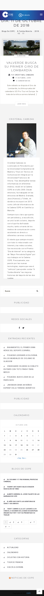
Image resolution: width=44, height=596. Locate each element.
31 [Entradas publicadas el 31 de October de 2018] (16, 454)
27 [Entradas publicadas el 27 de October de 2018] (33, 450)
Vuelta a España (15, 567)
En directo (24, 15)
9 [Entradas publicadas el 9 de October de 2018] (10, 440)
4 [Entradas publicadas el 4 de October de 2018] (21, 436)
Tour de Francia (15, 562)
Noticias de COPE (22, 578)
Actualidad (12, 547)
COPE (29, 593)
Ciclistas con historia (18, 557)
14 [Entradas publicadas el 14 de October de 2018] (38, 440)
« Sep (19, 458)
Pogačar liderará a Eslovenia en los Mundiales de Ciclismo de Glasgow (20, 358)
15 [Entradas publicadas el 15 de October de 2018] (5, 445)
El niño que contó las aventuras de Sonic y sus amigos (19, 502)
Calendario (12, 552)
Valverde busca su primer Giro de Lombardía (21, 66)
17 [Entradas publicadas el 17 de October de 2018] (16, 445)
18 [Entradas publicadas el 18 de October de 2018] (22, 445)
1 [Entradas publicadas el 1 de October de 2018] (4, 436)
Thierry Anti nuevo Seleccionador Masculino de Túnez (19, 488)
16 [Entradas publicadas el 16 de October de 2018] (10, 445)
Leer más (21, 104)
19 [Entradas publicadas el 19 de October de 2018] (27, 445)
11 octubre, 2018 (22, 78)
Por (21, 75)
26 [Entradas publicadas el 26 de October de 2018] (27, 450)
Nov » (24, 458)
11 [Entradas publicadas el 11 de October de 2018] (22, 440)
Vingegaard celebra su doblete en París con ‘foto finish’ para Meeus (21, 369)
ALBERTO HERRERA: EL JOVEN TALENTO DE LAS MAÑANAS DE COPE (21, 495)
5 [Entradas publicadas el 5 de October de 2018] (27, 436)
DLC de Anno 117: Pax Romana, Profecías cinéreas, (21, 480)
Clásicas (21, 56)
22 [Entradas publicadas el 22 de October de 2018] (5, 450)
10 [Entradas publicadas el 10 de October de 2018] (16, 440)
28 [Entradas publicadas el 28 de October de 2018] (38, 450)
